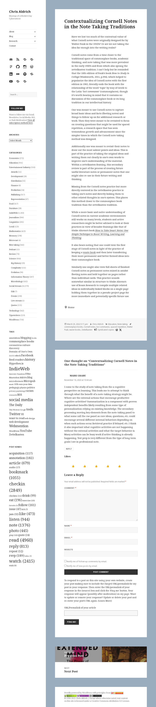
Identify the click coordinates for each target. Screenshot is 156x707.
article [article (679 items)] (19, 462)
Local (11, 226)
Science (12, 258)
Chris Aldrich (20, 11)
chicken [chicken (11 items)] (15, 495)
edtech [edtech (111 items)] (18, 355)
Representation (18, 199)
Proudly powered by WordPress (78, 692)
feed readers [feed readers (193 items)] (17, 359)
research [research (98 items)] (13, 395)
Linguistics (14, 222)
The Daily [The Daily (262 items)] (15, 405)
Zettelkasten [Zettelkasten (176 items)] (16, 434)
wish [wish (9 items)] (12, 565)
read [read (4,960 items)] (21, 540)
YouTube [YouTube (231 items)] (26, 430)
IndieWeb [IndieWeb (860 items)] (19, 369)
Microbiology (17, 281)
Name (68, 525)
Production (16, 190)
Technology (14, 310)
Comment (70, 488)
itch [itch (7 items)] (25, 509)
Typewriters (14, 315)
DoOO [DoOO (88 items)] (11, 356)
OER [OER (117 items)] (16, 384)
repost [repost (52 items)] (16, 551)
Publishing (15, 194)
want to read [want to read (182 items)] (16, 418)
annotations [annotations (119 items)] (14, 338)
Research (13, 41)
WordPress (14, 319)
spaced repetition (118, 327)
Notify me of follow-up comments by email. (87, 561)
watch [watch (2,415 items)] (22, 561)
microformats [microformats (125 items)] (16, 381)
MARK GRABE (78, 375)
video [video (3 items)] (28, 556)
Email (68, 537)
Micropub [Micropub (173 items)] (29, 381)
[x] (120, 330)
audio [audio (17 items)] (14, 467)
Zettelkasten (87, 329)
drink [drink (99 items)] (29, 496)
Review (12, 254)
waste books (75, 329)
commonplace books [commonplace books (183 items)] (21, 341)
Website (68, 549)
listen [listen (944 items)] (19, 519)
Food (11, 203)
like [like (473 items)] (27, 513)
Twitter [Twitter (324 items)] (15, 414)
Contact (12, 45)
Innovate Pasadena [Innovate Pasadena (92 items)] (17, 374)
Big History (16, 263)
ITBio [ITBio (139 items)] (28, 373)
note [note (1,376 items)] (19, 525)
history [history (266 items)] (30, 359)
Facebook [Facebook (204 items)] (27, 355)
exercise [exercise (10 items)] (28, 500)
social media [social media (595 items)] (21, 399)
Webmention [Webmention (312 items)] (18, 426)
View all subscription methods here (22, 121)
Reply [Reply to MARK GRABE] (69, 449)
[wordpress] (116, 330)
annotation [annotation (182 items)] (21, 458)
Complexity (16, 267)
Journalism (14, 217)
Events (14, 296)
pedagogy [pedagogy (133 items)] (14, 387)
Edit (12, 291)
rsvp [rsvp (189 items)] (16, 555)
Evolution (15, 272)
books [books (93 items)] (34, 338)
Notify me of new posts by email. (82, 566)
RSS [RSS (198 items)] (19, 394)
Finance (14, 185)
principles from (110, 692)
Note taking (14, 245)
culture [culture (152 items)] (26, 345)
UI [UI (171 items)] (22, 414)
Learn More (105, 600)
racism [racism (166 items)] (30, 390)
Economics (14, 158)
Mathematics (15, 231)
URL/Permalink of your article (80, 607)
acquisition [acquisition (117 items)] (21, 453)
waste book (89, 252)
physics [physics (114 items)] (23, 387)
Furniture (13, 208)
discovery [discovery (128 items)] (14, 348)
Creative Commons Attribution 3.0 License (110, 701)
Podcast (12, 249)
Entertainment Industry (19, 167)
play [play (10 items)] (13, 535)
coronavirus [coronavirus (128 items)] (15, 345)
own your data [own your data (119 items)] (25, 384)
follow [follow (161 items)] (27, 505)
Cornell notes (90, 327)
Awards (14, 172)
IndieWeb (13, 213)
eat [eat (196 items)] (15, 500)
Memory (13, 235)
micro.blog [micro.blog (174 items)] (26, 377)
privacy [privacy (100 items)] (12, 391)
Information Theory (20, 277)
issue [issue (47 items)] (15, 509)
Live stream (16, 300)
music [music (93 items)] (11, 384)
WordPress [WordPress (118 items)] (14, 431)
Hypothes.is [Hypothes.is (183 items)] (16, 363)
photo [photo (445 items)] (18, 530)
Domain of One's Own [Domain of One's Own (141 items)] (20, 351)
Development (17, 176)
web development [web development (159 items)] (19, 421)
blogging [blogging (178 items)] (26, 337)
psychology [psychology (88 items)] (20, 391)
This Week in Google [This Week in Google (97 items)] (17, 410)
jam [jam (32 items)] (14, 514)
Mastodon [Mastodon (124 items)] (14, 377)
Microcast (13, 240)
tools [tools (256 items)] (29, 409)
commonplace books (73, 327)
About (11, 31)
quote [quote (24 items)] (24, 535)
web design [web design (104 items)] (30, 418)
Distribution (16, 181)
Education (13, 162)
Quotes (14, 305)
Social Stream (15, 286)
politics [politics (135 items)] (31, 387)
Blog (11, 36)
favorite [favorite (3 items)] (13, 505)
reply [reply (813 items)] (19, 546)
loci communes (103, 327)
